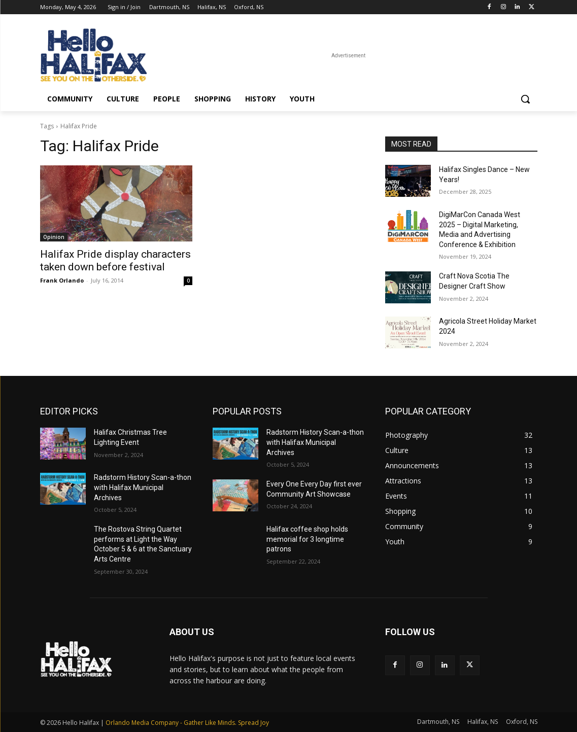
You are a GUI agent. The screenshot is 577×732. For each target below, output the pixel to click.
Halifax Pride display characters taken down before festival (115, 260)
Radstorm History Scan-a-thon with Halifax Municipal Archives (142, 487)
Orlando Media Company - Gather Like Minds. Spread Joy (187, 722)
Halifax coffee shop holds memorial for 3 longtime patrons (307, 539)
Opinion (53, 236)
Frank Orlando (62, 280)
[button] (525, 99)
